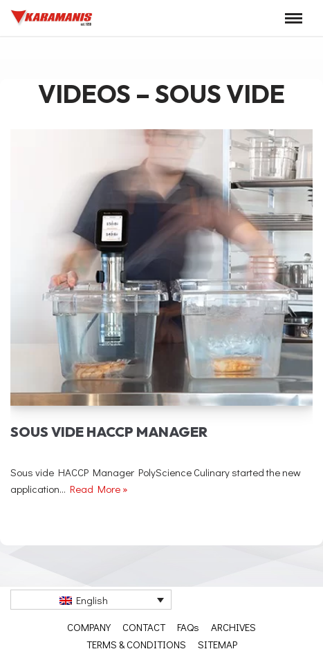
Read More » (99, 489)
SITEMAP (217, 644)
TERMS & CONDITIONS (136, 644)
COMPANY (89, 627)
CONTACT (143, 627)
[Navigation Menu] (294, 18)
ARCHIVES (233, 627)
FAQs (188, 627)
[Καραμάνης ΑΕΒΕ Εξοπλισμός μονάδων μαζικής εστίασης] (51, 18)
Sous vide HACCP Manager (108, 431)
